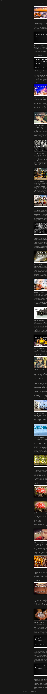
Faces (43, 644)
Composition (38, 40)
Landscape (37, 16)
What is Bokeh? (40, 358)
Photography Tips (39, 122)
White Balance (38, 565)
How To (44, 40)
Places (42, 16)
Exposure (44, 92)
